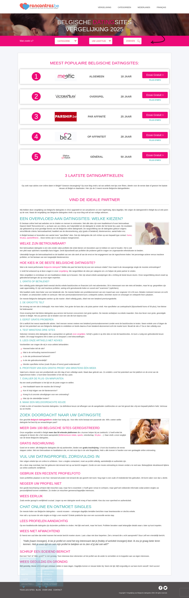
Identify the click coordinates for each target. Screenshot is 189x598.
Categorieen (124, 7)
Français (161, 7)
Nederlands (144, 7)
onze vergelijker (79, 334)
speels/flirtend (32, 238)
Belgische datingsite (52, 267)
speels (80, 435)
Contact (57, 590)
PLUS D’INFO (155, 80)
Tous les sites (27, 590)
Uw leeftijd (99, 41)
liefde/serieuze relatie (67, 435)
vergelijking (63, 271)
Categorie (63, 41)
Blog (38, 590)
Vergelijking (104, 7)
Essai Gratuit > (155, 74)
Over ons (47, 590)
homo (129, 235)
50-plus (23, 238)
